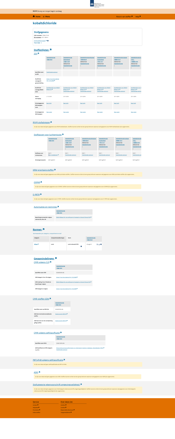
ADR (37, 372)
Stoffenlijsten (43, 49)
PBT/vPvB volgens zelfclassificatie (49, 360)
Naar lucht (49, 103)
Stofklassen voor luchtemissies (49, 134)
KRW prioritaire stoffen (44, 170)
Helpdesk (44, 407)
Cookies (72, 407)
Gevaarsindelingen (45, 258)
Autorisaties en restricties (46, 207)
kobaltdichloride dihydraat (87, 57)
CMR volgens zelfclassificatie (48, 333)
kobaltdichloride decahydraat (68, 58)
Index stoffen (36, 412)
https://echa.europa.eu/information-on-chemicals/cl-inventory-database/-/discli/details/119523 (80, 348)
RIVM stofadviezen (42, 122)
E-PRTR (37, 194)
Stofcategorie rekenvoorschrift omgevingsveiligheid (57, 384)
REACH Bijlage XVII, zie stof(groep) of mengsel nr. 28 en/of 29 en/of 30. (74, 217)
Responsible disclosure (74, 410)
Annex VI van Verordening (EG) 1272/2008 (67, 277)
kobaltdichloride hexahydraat (101, 58)
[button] (46, 17)
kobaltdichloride (51, 57)
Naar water (49, 112)
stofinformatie (40, 41)
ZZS (36, 53)
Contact (44, 405)
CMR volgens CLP (43, 262)
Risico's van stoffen (125, 17)
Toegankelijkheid (74, 412)
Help (138, 17)
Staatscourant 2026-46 (61, 314)
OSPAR (38, 182)
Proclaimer (44, 410)
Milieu (36, 244)
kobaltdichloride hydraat (120, 57)
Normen (39, 229)
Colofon (72, 405)
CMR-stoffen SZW (42, 299)
